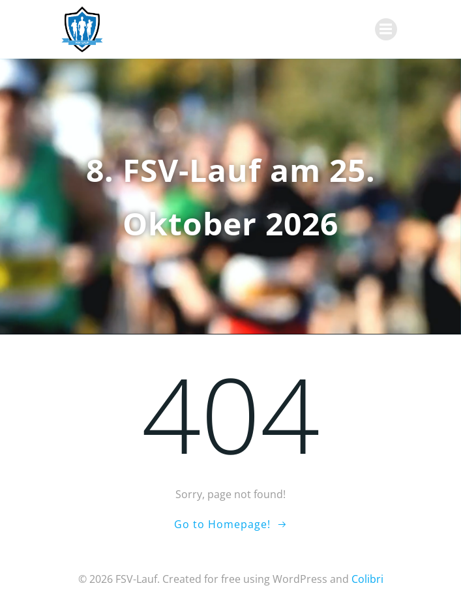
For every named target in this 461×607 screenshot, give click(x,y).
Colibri (367, 579)
